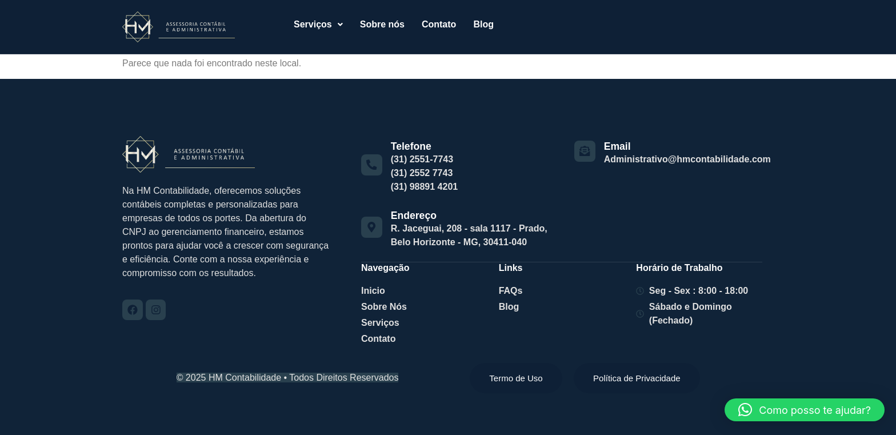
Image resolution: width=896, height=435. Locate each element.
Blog (483, 24)
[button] (318, 24)
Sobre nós (382, 24)
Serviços (318, 24)
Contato (439, 24)
